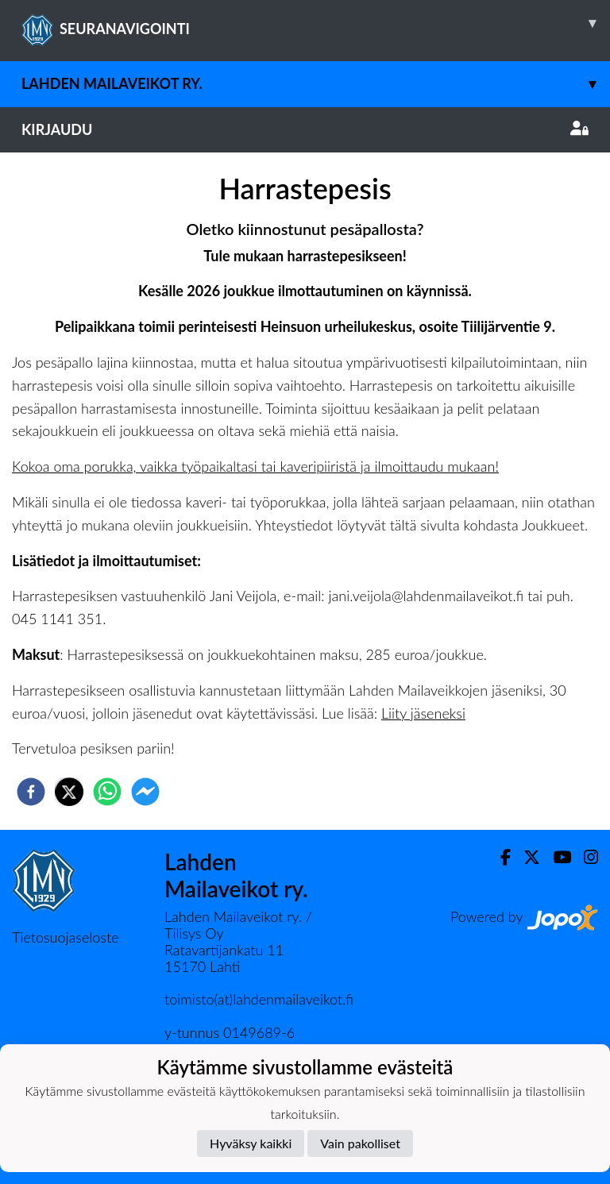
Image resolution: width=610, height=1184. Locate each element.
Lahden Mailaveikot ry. (315, 83)
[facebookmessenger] (145, 791)
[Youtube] (555, 857)
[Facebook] (499, 857)
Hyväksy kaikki (250, 1143)
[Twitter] (525, 857)
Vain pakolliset (360, 1143)
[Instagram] (584, 857)
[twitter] (69, 791)
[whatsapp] (107, 791)
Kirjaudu (305, 129)
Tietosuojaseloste (65, 937)
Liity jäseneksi (423, 713)
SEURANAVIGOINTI (315, 23)
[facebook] (31, 791)
